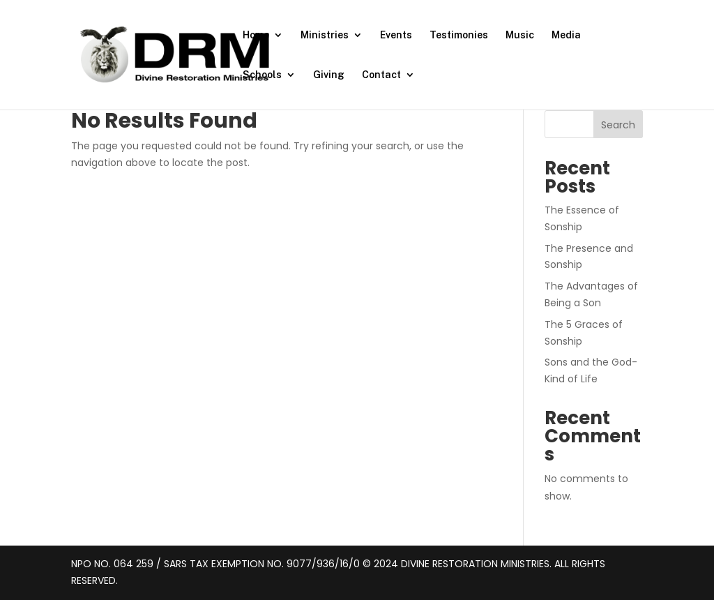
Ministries (325, 35)
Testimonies (459, 35)
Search (618, 125)
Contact (381, 75)
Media (566, 35)
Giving (328, 75)
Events (396, 35)
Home (256, 35)
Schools (262, 75)
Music (520, 35)
